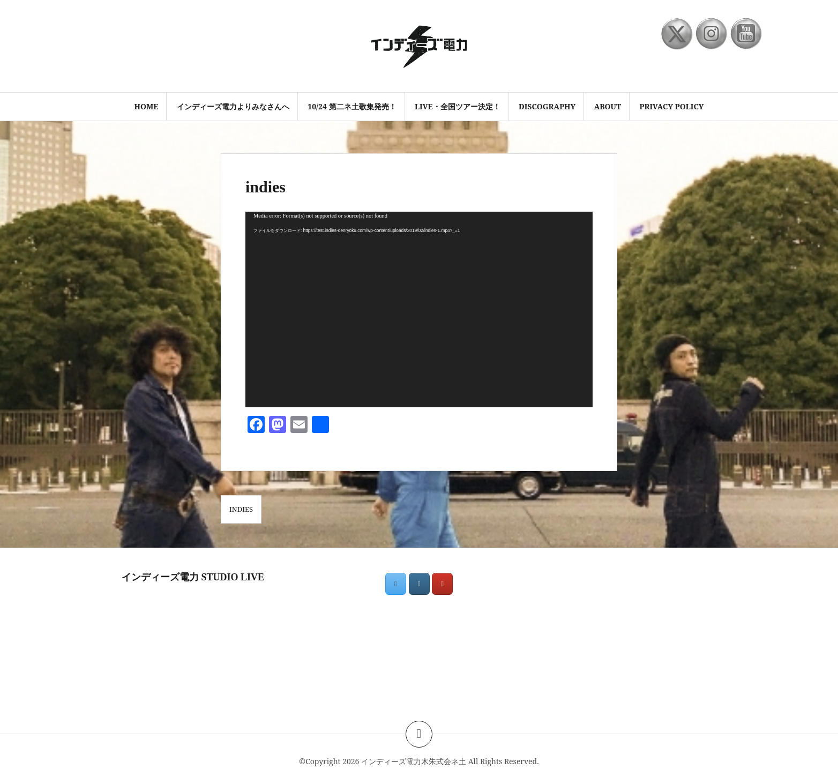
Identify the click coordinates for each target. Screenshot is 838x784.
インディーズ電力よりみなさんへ (233, 106)
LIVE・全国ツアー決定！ (457, 106)
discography (547, 106)
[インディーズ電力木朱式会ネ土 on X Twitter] (395, 584)
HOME (146, 106)
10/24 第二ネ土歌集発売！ (352, 106)
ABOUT (608, 106)
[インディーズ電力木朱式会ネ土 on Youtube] (442, 584)
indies (241, 509)
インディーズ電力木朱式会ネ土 (413, 761)
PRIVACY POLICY (672, 106)
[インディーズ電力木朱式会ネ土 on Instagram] (419, 584)
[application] (419, 309)
